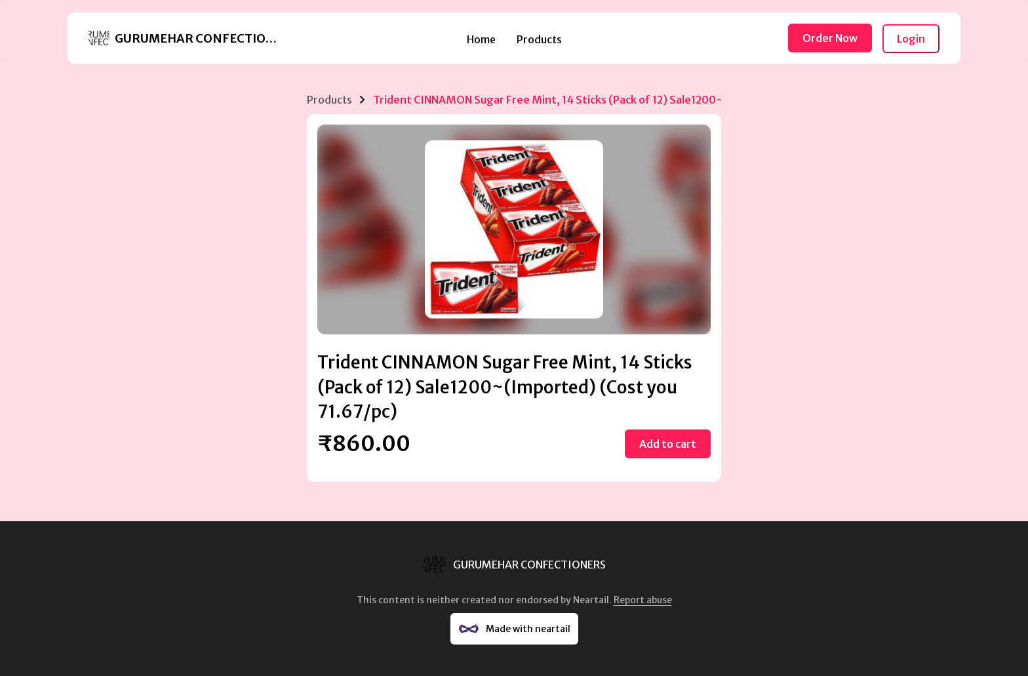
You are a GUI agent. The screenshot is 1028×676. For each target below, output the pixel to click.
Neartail (591, 600)
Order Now (830, 38)
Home (481, 39)
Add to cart (667, 443)
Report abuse (643, 600)
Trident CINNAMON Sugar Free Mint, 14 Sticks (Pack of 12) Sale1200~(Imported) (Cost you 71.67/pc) (628, 99)
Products (539, 39)
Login (911, 38)
